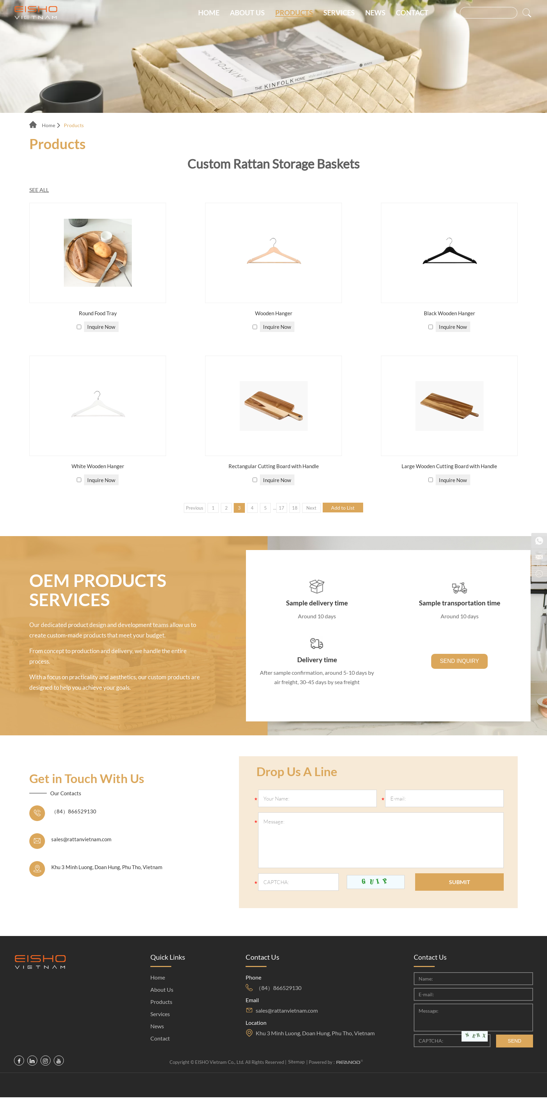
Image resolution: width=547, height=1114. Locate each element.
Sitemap (296, 1079)
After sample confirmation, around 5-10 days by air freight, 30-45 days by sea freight (317, 687)
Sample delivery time (316, 605)
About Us (247, 14)
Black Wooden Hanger (449, 313)
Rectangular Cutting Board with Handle (273, 466)
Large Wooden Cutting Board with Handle (449, 466)
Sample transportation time (459, 605)
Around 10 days (317, 618)
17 (284, 508)
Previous (183, 508)
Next (319, 508)
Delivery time (316, 664)
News (375, 14)
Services (339, 14)
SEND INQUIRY (459, 670)
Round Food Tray (97, 313)
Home (208, 14)
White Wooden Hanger (98, 466)
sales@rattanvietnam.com (82, 856)
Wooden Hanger (273, 313)
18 (299, 508)
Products (294, 14)
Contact (412, 14)
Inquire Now (102, 327)
